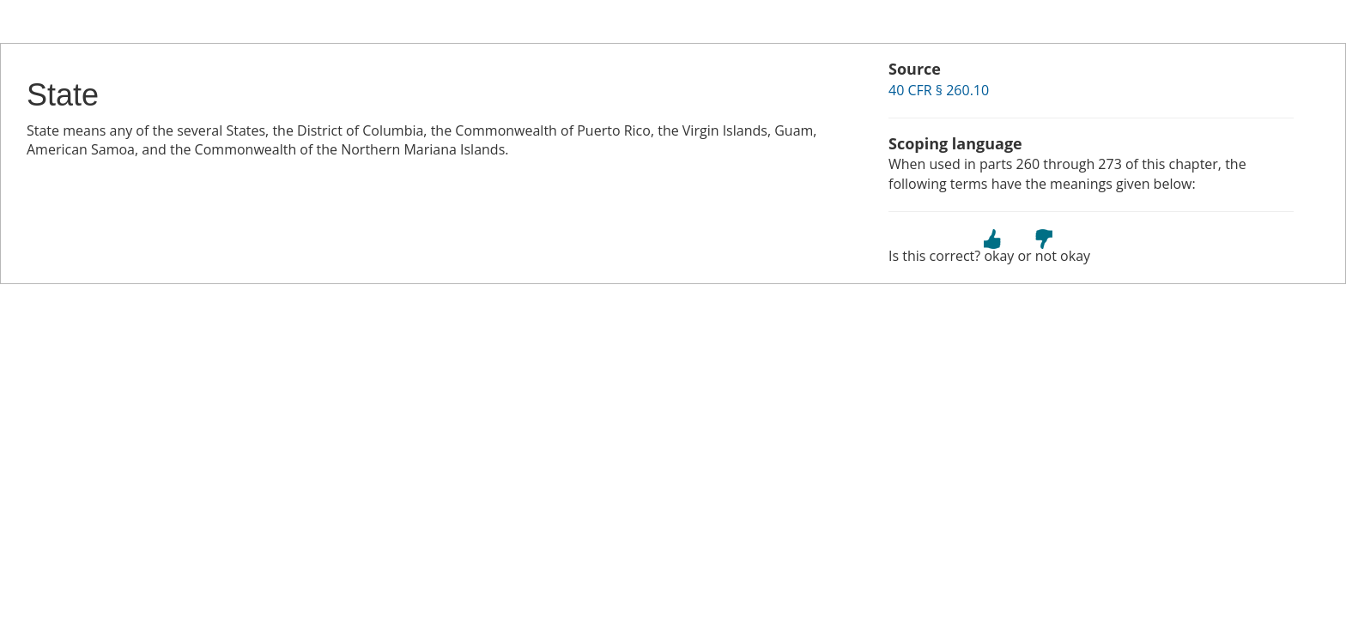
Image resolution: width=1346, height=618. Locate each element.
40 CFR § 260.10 (938, 90)
